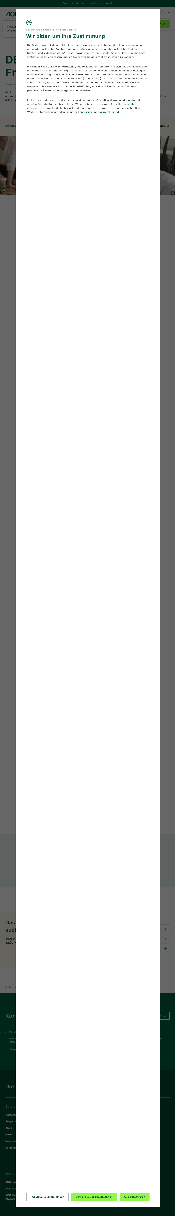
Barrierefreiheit (108, 112)
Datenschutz (126, 104)
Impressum (85, 112)
